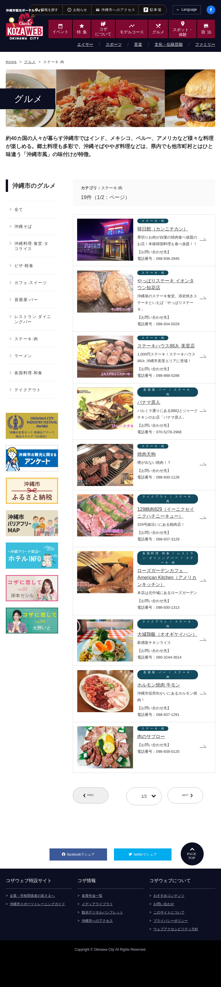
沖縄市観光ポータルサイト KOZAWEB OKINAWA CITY (24, 24)
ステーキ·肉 (26, 338)
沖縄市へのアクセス (97, 949)
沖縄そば (23, 226)
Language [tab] (189, 9)
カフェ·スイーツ (30, 282)
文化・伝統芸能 (169, 44)
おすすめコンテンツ (168, 924)
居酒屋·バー (26, 299)
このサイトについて (168, 941)
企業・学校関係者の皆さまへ (32, 924)
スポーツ (114, 44)
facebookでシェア (87, 881)
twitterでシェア (153, 881)
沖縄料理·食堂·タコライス (31, 246)
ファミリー (205, 44)
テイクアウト (27, 389)
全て (18, 209)
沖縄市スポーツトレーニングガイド (37, 932)
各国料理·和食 (28, 372)
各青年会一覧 (92, 924)
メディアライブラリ (97, 932)
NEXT (191, 825)
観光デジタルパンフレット (102, 941)
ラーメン (23, 355)
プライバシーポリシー (170, 949)
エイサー (85, 44)
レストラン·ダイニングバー (33, 319)
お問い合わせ (163, 932)
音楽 (138, 44)
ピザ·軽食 (24, 265)
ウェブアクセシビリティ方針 (175, 957)
